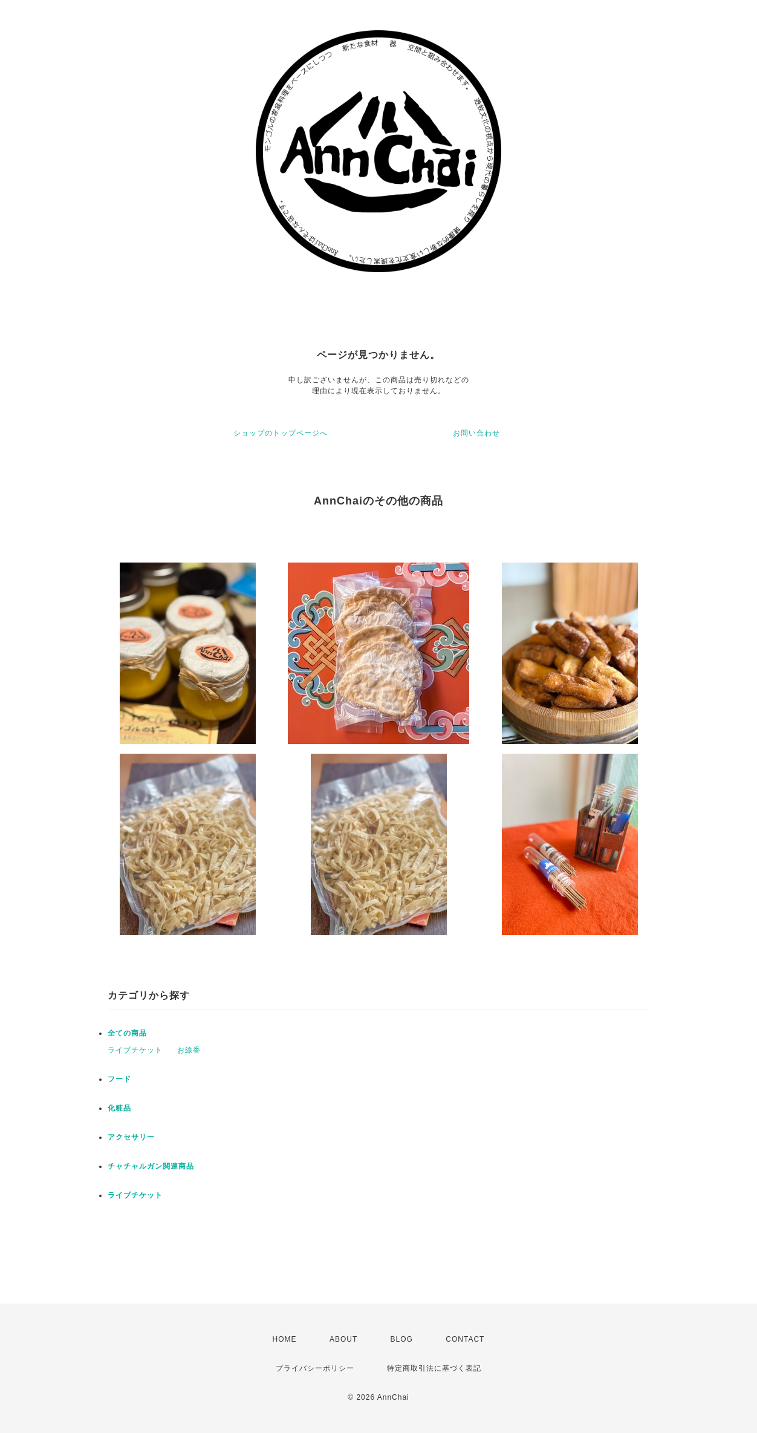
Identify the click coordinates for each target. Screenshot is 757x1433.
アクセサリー (131, 1137)
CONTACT (465, 1339)
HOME (285, 1339)
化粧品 (119, 1108)
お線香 (189, 1050)
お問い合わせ (476, 433)
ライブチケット (135, 1050)
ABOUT (343, 1339)
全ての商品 (127, 1033)
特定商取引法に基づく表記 (434, 1368)
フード (119, 1079)
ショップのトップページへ (280, 433)
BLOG (402, 1339)
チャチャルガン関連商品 (151, 1166)
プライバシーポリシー (315, 1368)
